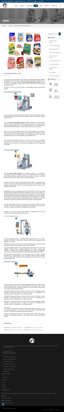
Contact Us (54, 5)
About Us (22, 5)
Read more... (7, 371)
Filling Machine (52, 72)
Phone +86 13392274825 (7, 1)
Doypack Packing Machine (53, 68)
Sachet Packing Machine (54, 60)
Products (29, 5)
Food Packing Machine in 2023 (22, 25)
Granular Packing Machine (53, 41)
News (35, 5)
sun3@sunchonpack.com (19, 1)
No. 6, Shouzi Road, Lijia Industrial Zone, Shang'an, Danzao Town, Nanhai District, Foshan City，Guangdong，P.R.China (30, 393)
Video (41, 5)
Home (16, 5)
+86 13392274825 (7, 398)
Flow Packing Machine (54, 64)
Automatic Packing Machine (53, 56)
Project (47, 5)
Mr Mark (4, 395)
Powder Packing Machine (54, 45)
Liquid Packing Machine (54, 49)
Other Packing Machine (54, 76)
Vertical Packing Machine (54, 52)
